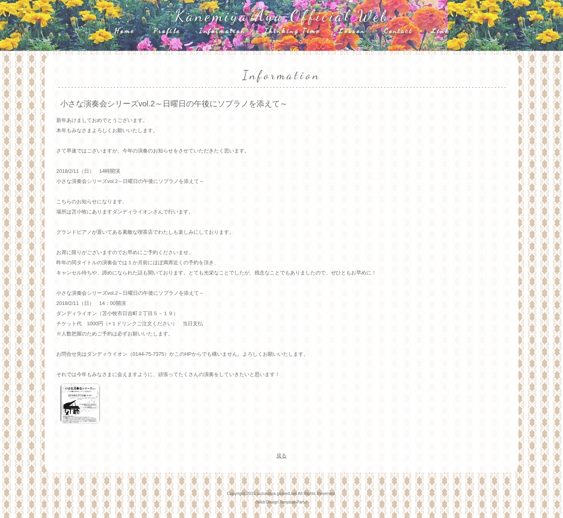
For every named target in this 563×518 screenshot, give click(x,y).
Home (124, 30)
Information (222, 30)
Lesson (352, 30)
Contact (398, 30)
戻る (281, 456)
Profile (166, 30)
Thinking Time (292, 30)
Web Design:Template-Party (281, 502)
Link (440, 30)
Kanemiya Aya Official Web (282, 15)
